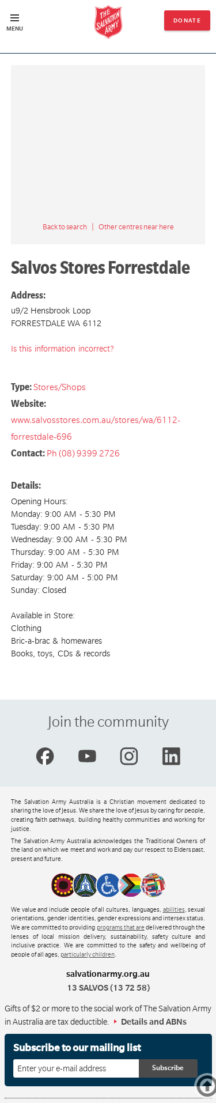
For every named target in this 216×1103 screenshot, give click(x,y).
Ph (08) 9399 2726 (83, 453)
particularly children (87, 954)
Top (213, 1086)
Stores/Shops (59, 387)
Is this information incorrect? (62, 348)
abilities (174, 909)
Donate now (187, 24)
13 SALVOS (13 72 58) (108, 987)
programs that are (121, 927)
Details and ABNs (154, 1021)
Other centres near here (136, 227)
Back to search (65, 227)
